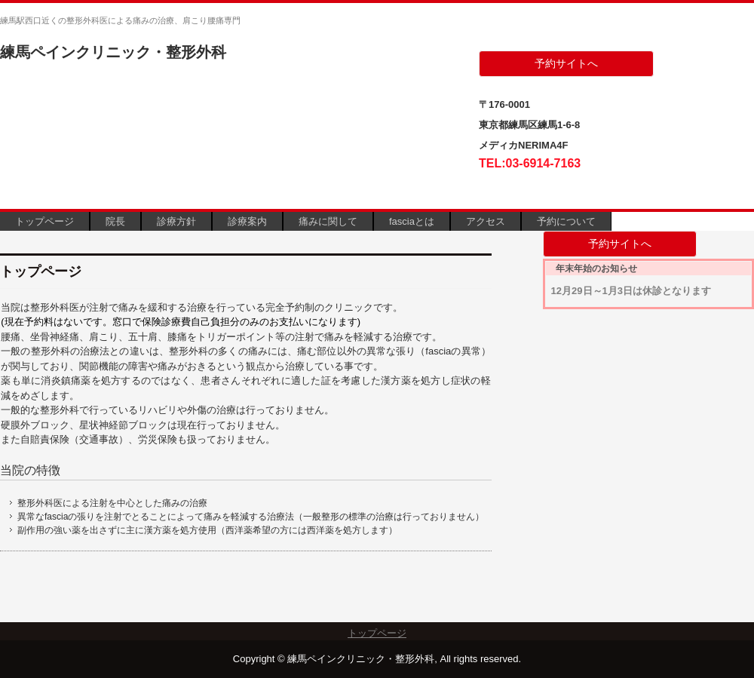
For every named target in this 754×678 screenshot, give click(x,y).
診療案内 (247, 221)
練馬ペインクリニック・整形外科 (113, 52)
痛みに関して (328, 221)
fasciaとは (411, 221)
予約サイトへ (566, 63)
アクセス (485, 221)
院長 (115, 221)
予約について (566, 221)
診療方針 (176, 221)
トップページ (44, 221)
